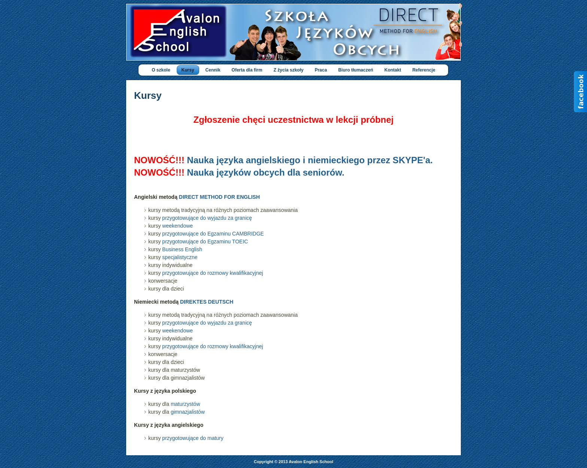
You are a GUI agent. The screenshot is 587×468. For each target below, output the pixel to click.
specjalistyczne (179, 257)
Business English (182, 249)
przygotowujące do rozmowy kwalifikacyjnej (212, 273)
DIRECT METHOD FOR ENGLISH (219, 197)
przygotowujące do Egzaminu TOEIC (205, 241)
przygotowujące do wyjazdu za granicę (207, 218)
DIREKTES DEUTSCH (206, 302)
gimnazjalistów (188, 412)
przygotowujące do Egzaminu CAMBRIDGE (213, 234)
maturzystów (185, 404)
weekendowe (177, 226)
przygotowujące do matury (192, 438)
